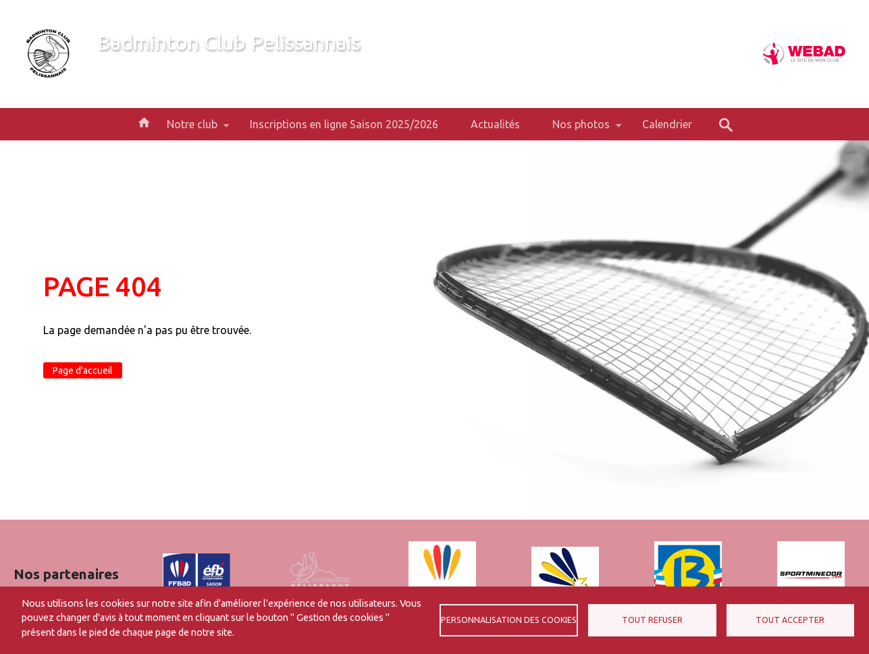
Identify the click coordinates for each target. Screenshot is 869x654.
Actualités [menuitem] (495, 124)
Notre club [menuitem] (192, 129)
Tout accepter (790, 620)
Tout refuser (652, 620)
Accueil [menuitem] (144, 121)
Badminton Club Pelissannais (229, 42)
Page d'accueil (83, 370)
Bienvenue (122, 66)
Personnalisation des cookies (509, 620)
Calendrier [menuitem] (667, 124)
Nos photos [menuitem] (581, 129)
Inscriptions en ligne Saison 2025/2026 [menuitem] (344, 124)
